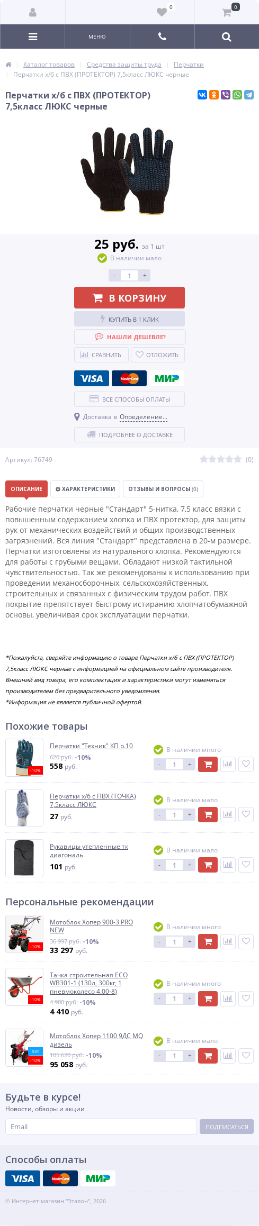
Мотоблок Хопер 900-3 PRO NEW (91, 926)
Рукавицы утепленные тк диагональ (89, 850)
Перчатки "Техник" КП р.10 (91, 746)
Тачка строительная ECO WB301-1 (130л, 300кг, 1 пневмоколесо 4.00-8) (89, 983)
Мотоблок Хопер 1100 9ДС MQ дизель (96, 1040)
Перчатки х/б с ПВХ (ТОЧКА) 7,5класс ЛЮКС (93, 800)
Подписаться (227, 1127)
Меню (97, 36)
